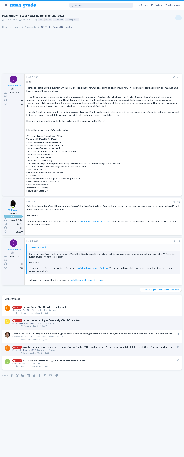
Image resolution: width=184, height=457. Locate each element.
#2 (128, 211)
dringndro (17, 319)
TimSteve (25, 335)
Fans (41, 19)
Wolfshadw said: (37, 256)
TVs (40, 379)
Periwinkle (18, 365)
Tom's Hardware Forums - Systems (94, 230)
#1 (128, 77)
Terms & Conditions (121, 452)
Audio (143, 189)
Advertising (58, 452)
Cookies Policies (80, 452)
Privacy (100, 452)
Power (49, 19)
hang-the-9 (26, 382)
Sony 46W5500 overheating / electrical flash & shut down (54, 375)
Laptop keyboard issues (156, 213)
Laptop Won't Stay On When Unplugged (45, 316)
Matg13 (17, 332)
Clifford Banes (12, 19)
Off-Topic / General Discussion (51, 349)
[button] (6, 5)
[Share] (124, 77)
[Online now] (14, 216)
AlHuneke (25, 368)
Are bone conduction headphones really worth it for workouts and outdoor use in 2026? (159, 177)
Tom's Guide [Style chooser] (159, 440)
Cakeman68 (18, 349)
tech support (72, 19)
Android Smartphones (150, 240)
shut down (59, 19)
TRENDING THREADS (145, 168)
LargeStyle (18, 379)
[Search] (86, 5)
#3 (128, 250)
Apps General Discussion (151, 272)
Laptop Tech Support (47, 319)
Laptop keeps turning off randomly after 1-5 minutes (52, 329)
